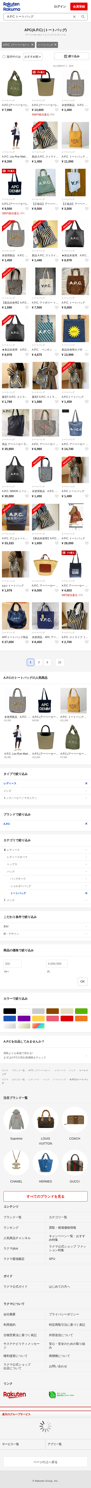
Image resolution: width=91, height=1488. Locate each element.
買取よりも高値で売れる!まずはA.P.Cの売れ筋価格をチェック (45, 1055)
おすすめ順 (32, 56)
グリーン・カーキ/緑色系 (87, 1011)
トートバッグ (47, 44)
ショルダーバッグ (49, 886)
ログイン (60, 6)
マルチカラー (44, 1026)
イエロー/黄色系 (44, 1018)
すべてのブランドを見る (45, 1196)
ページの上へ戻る (45, 1462)
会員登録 (79, 6)
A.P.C (45, 823)
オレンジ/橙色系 (87, 1018)
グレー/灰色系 (44, 1011)
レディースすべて (47, 857)
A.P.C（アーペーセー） (18, 44)
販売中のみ (12, 56)
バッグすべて (49, 878)
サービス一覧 (10, 1444)
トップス (47, 864)
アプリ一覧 (55, 1444)
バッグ (47, 871)
